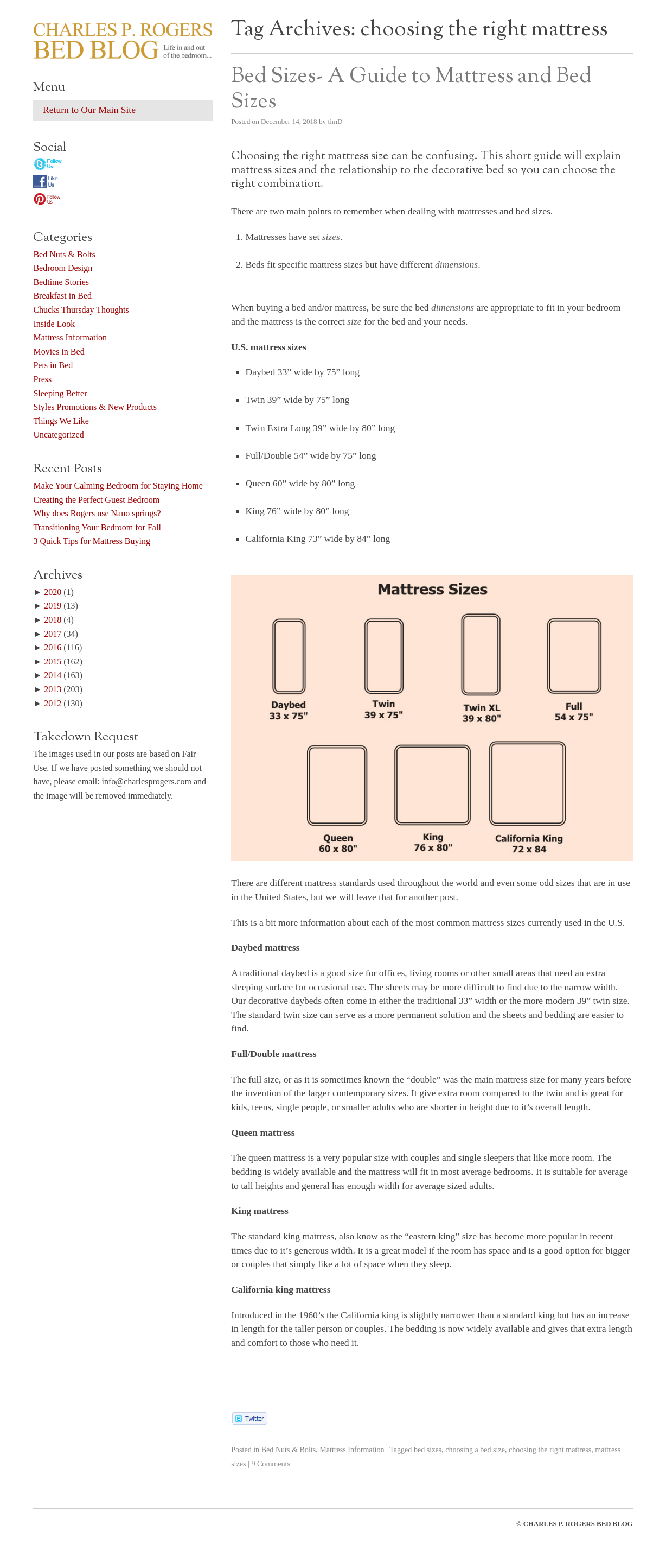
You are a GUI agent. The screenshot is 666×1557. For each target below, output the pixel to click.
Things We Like (60, 421)
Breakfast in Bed (62, 295)
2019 (52, 605)
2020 (52, 592)
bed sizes (427, 1449)
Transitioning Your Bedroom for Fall (97, 527)
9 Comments (270, 1463)
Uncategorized (58, 434)
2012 (52, 703)
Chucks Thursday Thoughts (81, 309)
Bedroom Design (62, 268)
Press (42, 379)
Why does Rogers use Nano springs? (97, 513)
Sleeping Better (60, 393)
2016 (52, 647)
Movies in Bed (58, 351)
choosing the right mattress (550, 1449)
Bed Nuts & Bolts (288, 1449)
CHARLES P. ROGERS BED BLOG (578, 1524)
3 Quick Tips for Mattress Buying (91, 541)
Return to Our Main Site (89, 109)
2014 (52, 675)
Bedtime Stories (61, 282)
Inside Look (54, 323)
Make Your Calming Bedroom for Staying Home (117, 485)
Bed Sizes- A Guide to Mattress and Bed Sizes (411, 89)
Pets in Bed (53, 365)
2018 (52, 619)
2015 (52, 661)
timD (335, 121)
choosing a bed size (475, 1449)
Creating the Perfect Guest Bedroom (96, 499)
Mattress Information (351, 1449)
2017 (52, 633)
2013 (52, 689)
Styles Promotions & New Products (95, 407)
